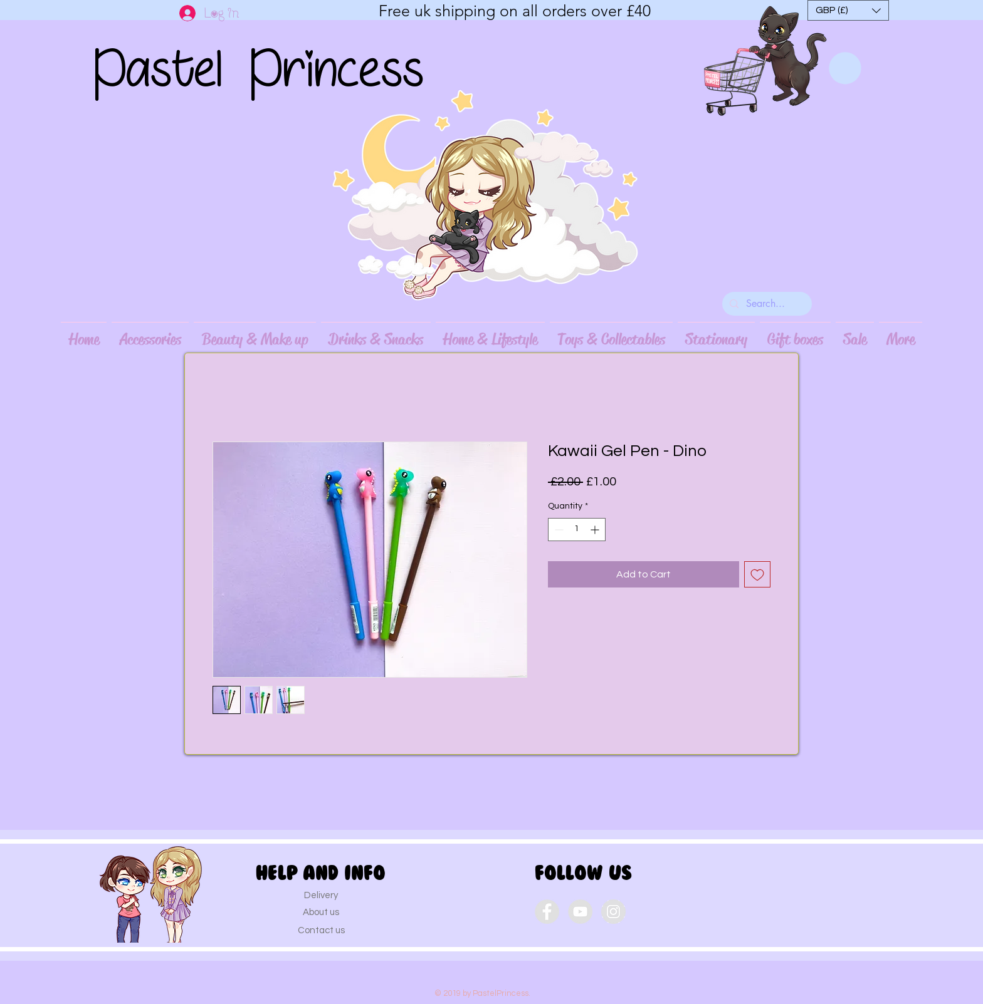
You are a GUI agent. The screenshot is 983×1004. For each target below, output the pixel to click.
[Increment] (596, 530)
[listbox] (848, 10)
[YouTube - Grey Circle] (580, 911)
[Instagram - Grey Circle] (613, 911)
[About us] (320, 911)
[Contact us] (320, 930)
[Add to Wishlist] (757, 574)
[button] (848, 10)
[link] (845, 68)
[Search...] (766, 304)
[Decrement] (557, 530)
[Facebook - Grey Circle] (547, 911)
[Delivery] (320, 895)
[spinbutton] (576, 530)
